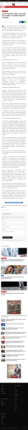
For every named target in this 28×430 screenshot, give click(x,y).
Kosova (16, 391)
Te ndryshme (5, 11)
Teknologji (2, 416)
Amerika (16, 389)
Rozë (2, 421)
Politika (2, 387)
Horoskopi (3, 423)
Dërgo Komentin (7, 237)
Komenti (4, 229)
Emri (3, 220)
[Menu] (2, 4)
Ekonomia (2, 389)
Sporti (2, 401)
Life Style (2, 418)
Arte (15, 401)
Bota (2, 275)
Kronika (2, 391)
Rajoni (16, 393)
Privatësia (22, 428)
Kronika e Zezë (3, 393)
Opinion (2, 404)
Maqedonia (16, 395)
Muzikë (16, 406)
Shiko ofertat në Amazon (14, 202)
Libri (15, 404)
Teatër (16, 408)
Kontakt (25, 428)
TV (15, 410)
